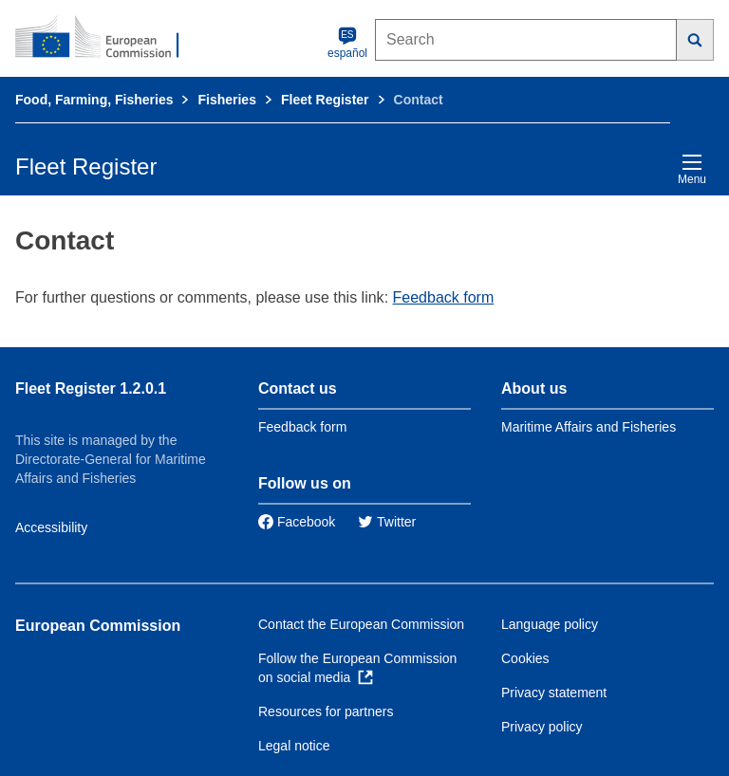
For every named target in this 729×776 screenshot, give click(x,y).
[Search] (695, 40)
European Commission (97, 626)
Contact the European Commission (361, 624)
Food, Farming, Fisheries (94, 99)
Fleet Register (325, 99)
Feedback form (444, 297)
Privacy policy (542, 726)
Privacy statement (554, 692)
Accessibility (51, 527)
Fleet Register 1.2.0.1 (90, 388)
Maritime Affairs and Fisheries (588, 426)
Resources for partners (325, 711)
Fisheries (226, 99)
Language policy (549, 624)
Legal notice (294, 745)
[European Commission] (107, 38)
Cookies (525, 658)
